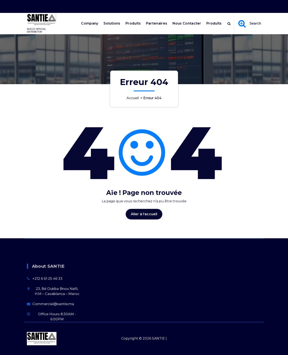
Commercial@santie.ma (53, 322)
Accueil (133, 98)
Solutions (111, 23)
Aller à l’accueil (144, 223)
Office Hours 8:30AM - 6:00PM (208, 5)
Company (89, 23)
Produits (133, 23)
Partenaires (156, 23)
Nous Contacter (186, 23)
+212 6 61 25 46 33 (47, 296)
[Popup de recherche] (229, 23)
